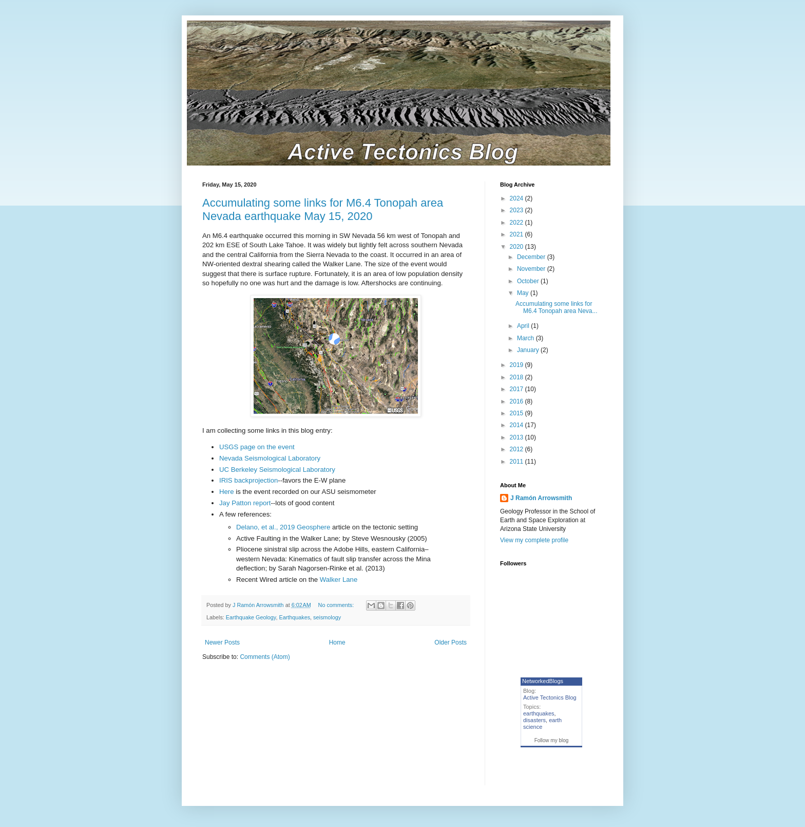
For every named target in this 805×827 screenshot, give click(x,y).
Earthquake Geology (251, 617)
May (523, 293)
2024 (517, 198)
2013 (517, 437)
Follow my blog (551, 740)
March (526, 338)
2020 (517, 246)
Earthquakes (294, 617)
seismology (327, 617)
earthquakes (538, 713)
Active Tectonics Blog (550, 697)
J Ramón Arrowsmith (541, 498)
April (524, 325)
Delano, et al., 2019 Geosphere (283, 527)
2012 (517, 449)
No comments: (337, 605)
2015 (517, 413)
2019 (517, 365)
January (529, 350)
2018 (517, 377)
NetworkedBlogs (542, 681)
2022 (517, 222)
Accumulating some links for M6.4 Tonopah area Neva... (556, 307)
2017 (517, 389)
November (532, 268)
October (529, 281)
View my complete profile (534, 540)
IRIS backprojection (248, 480)
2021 (517, 234)
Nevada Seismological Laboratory (269, 458)
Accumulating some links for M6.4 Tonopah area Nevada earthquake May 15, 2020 (322, 209)
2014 (517, 425)
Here (226, 491)
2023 (517, 210)
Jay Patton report (245, 503)
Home (337, 642)
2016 (517, 401)
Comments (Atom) (265, 656)
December (532, 257)
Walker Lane (339, 579)
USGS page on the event (257, 447)
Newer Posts (222, 642)
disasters (534, 720)
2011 (517, 461)
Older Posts (450, 642)
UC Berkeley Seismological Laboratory (277, 469)
